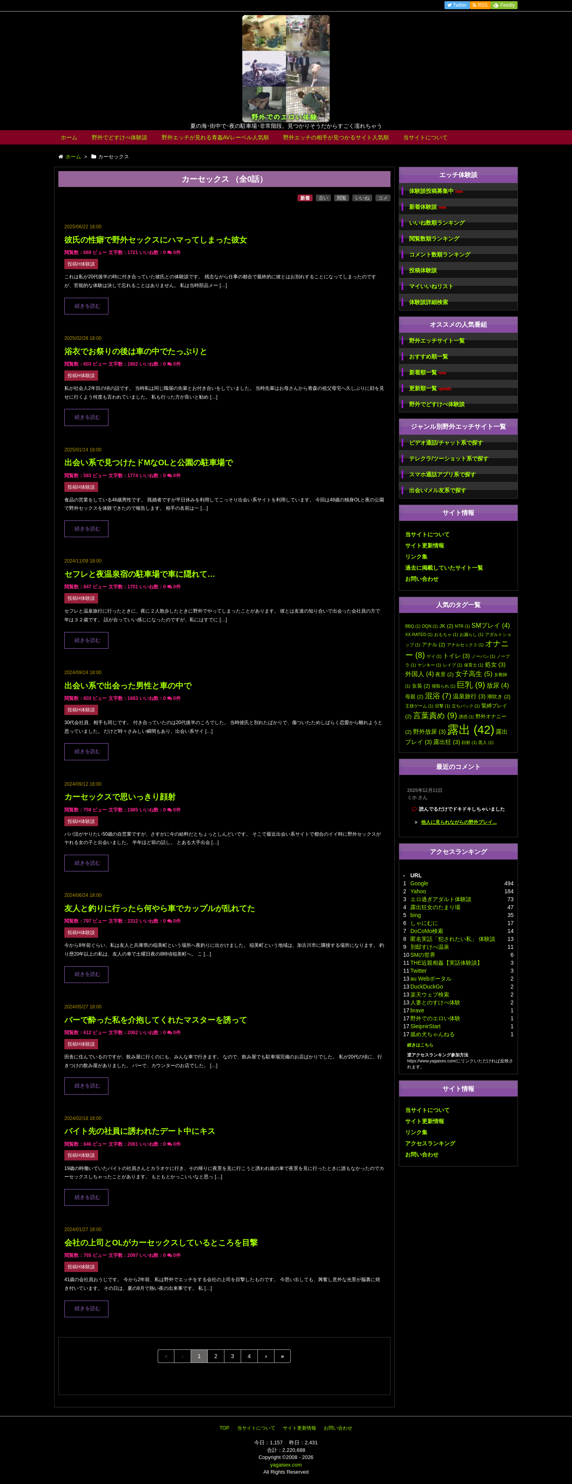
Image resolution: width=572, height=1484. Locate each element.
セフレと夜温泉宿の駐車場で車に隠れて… (139, 574)
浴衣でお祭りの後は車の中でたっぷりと (135, 351)
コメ (383, 198)
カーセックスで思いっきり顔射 (120, 796)
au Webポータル (431, 978)
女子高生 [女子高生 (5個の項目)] (474, 674)
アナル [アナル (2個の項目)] (433, 645)
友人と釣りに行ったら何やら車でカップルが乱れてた (159, 908)
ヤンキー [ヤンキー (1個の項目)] (429, 665)
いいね (362, 198)
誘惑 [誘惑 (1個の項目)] (466, 716)
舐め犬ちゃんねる (432, 1034)
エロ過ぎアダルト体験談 (441, 899)
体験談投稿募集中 (436, 191)
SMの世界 (422, 955)
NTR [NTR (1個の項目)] (462, 626)
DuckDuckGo (426, 986)
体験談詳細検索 (428, 302)
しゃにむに (424, 923)
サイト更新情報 (424, 545)
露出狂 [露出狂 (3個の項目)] (446, 742)
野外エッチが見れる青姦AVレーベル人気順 (215, 137)
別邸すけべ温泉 (429, 947)
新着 (305, 198)
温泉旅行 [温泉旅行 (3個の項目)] (469, 696)
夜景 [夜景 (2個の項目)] (444, 674)
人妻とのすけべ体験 (435, 1002)
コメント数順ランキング (439, 254)
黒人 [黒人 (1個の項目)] (485, 742)
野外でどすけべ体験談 (119, 137)
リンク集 (416, 556)
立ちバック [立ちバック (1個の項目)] (466, 705)
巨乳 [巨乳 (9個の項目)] (471, 684)
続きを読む (87, 306)
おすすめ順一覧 (428, 356)
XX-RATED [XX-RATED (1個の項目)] (419, 634)
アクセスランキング (430, 1143)
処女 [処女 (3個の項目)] (495, 664)
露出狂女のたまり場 (435, 907)
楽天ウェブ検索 (429, 994)
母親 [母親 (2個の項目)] (414, 697)
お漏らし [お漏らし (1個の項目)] (471, 634)
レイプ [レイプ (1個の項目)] (452, 665)
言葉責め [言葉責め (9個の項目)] (435, 715)
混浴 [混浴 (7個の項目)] (438, 696)
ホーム (69, 137)
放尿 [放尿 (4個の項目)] (498, 685)
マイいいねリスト (431, 286)
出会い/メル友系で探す (437, 490)
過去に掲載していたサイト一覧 (444, 568)
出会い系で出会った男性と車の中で (127, 685)
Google (419, 883)
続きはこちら (420, 1045)
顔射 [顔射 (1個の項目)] (469, 742)
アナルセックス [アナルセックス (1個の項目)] (465, 644)
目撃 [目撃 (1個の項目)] (442, 705)
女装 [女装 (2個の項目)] (421, 686)
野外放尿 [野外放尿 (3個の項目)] (429, 732)
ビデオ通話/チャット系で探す (446, 442)
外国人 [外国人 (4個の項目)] (419, 673)
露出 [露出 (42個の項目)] (470, 729)
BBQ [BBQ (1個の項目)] (413, 626)
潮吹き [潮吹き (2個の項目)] (498, 697)
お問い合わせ (422, 579)
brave (417, 1010)
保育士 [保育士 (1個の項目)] (473, 665)
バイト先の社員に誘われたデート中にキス (139, 1131)
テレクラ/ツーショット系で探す (449, 458)
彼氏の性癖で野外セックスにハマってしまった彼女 (155, 239)
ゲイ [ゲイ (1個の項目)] (434, 656)
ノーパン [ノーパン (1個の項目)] (483, 656)
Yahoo (418, 891)
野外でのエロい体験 (435, 1018)
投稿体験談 (423, 270)
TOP (224, 1428)
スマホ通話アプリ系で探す (442, 474)
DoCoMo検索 (426, 931)
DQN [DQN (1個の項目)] (430, 626)
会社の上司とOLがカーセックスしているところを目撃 (161, 1242)
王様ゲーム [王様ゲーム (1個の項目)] (419, 705)
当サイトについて (425, 137)
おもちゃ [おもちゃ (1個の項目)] (446, 634)
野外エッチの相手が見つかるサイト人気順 (336, 137)
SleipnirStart (425, 1026)
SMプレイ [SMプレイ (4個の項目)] (491, 625)
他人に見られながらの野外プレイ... (459, 822)
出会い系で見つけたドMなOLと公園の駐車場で (148, 462)
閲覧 (341, 198)
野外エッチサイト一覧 (437, 340)
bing (415, 915)
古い (323, 198)
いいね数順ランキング (437, 222)
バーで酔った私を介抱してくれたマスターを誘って (155, 1020)
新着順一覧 (427, 373)
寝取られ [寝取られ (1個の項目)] (444, 686)
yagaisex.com (285, 1465)
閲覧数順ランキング (434, 238)
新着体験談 (427, 207)
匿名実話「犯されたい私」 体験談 (452, 939)
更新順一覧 (430, 388)
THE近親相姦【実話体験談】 (446, 963)
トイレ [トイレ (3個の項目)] (456, 656)
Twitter (418, 970)
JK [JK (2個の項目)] (446, 626)
